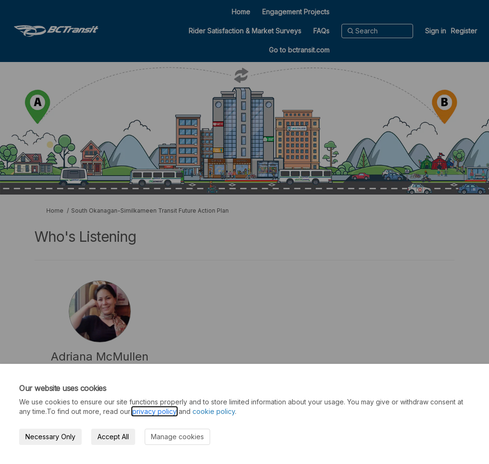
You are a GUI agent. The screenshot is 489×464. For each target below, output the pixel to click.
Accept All (113, 437)
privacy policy (154, 411)
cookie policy (213, 411)
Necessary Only (50, 437)
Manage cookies (177, 437)
